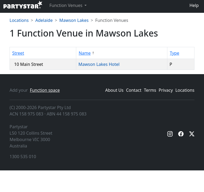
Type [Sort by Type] (174, 53)
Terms (150, 90)
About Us (114, 90)
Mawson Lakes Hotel (99, 64)
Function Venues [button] (66, 5)
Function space (45, 90)
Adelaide (44, 20)
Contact (133, 90)
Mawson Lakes (73, 20)
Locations (19, 20)
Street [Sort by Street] (18, 53)
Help (194, 5)
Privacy (166, 90)
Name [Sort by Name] (85, 53)
